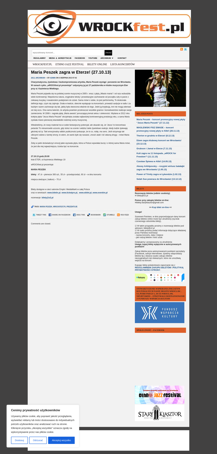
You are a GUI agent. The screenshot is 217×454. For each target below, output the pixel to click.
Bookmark (94, 215)
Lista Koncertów (122, 64)
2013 (33, 78)
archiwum (107, 58)
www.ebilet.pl (85, 193)
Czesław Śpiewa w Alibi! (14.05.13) (154, 161)
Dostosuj (19, 440)
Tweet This (39, 215)
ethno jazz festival (69, 64)
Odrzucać (38, 440)
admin (53, 78)
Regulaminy (39, 58)
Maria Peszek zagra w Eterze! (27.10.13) (71, 72)
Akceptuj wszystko (61, 440)
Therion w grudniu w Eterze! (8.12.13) (155, 135)
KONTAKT (122, 58)
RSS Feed (123, 215)
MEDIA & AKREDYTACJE (60, 58)
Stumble (109, 215)
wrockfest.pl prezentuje (65, 207)
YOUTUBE (92, 58)
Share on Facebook (60, 215)
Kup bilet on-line (160, 207)
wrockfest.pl (42, 64)
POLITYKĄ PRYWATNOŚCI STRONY (159, 268)
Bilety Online (97, 64)
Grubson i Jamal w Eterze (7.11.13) (154, 148)
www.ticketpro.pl (70, 193)
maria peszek (46, 207)
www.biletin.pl (54, 193)
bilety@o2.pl (47, 197)
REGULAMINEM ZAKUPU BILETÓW (153, 267)
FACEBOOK (80, 58)
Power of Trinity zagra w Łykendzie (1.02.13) (159, 174)
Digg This (79, 215)
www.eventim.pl (100, 193)
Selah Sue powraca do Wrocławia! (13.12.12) (159, 179)
